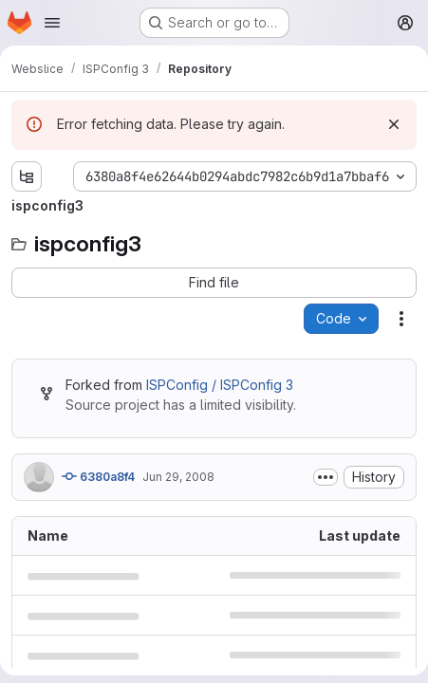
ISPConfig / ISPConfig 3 (219, 385)
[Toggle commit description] (325, 477)
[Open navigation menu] (52, 23)
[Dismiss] (393, 124)
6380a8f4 (98, 476)
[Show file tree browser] (26, 176)
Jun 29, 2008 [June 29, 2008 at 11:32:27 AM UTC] (178, 477)
